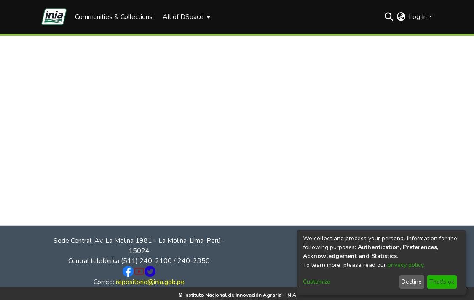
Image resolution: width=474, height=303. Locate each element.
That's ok (441, 282)
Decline (412, 282)
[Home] (54, 16)
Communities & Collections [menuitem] (114, 16)
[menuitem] (185, 17)
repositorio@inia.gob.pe (150, 282)
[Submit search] (388, 17)
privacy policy (405, 265)
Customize (316, 282)
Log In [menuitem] (418, 16)
